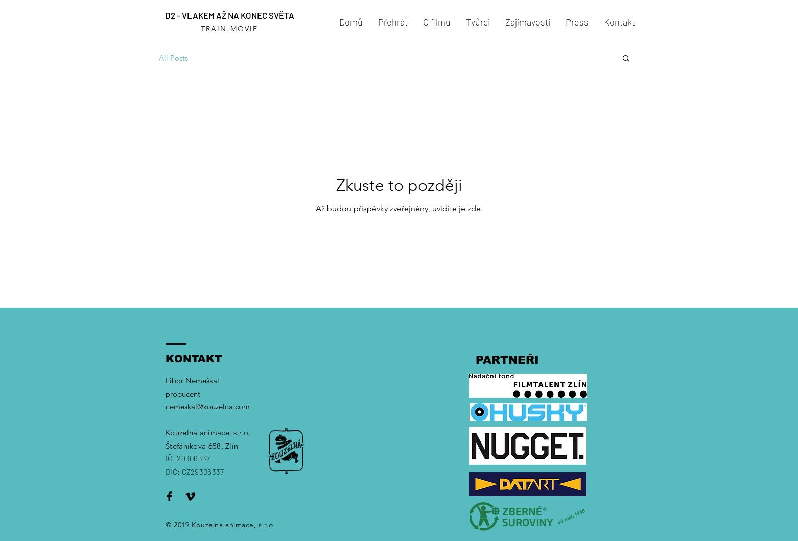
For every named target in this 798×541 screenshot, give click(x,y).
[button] (626, 59)
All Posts (173, 58)
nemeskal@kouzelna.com (208, 406)
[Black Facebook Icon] (169, 496)
